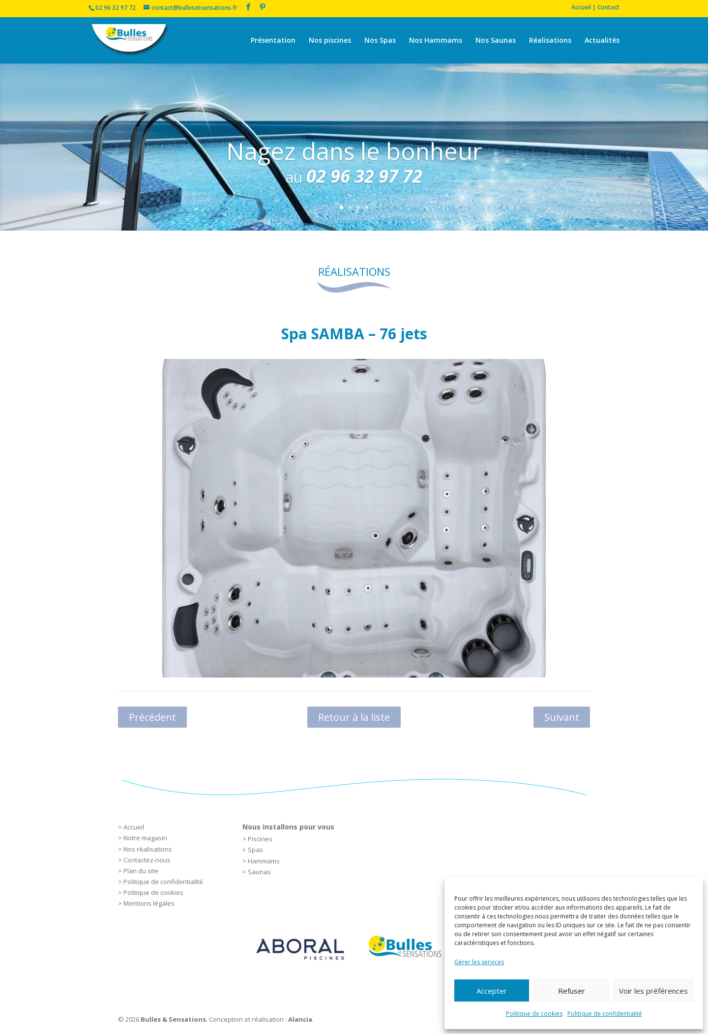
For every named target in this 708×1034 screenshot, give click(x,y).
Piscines (260, 838)
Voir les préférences (653, 991)
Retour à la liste (354, 717)
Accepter (491, 991)
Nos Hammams (435, 41)
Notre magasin (145, 837)
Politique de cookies (534, 1013)
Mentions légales (149, 903)
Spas (255, 849)
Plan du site (140, 870)
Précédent (152, 717)
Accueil (133, 827)
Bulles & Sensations (173, 1019)
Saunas (259, 871)
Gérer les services (479, 962)
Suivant (561, 717)
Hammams (264, 861)
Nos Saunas (495, 41)
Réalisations (550, 41)
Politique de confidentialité (604, 1013)
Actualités (602, 41)
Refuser (571, 991)
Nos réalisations (147, 849)
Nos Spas (380, 41)
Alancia (300, 1019)
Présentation (273, 41)
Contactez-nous (147, 860)
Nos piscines (330, 41)
